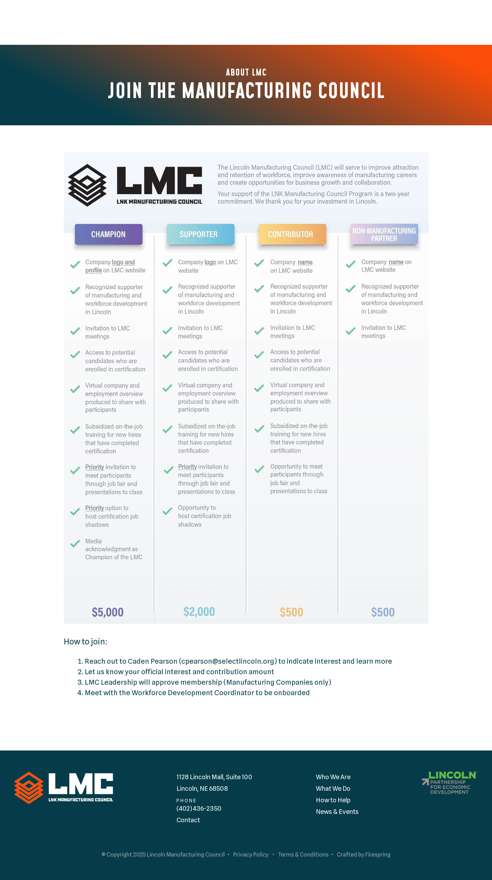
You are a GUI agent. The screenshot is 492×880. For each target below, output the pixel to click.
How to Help (333, 800)
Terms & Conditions (303, 854)
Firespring (377, 854)
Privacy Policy (251, 854)
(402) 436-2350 (198, 808)
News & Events (337, 811)
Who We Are (333, 777)
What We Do (333, 788)
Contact (188, 820)
